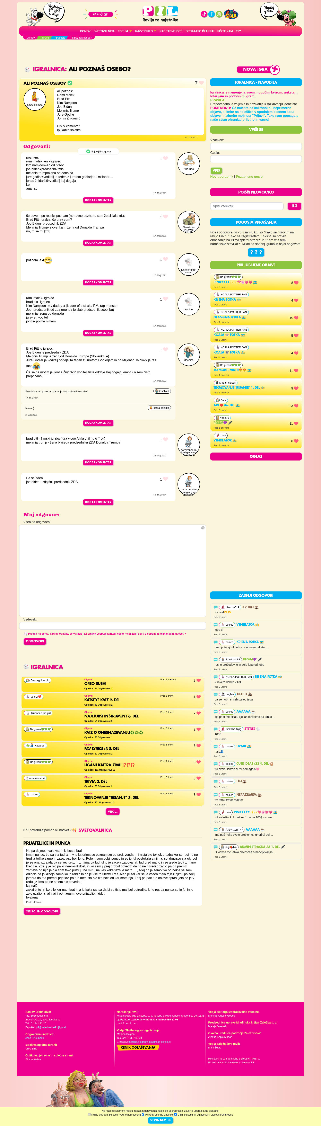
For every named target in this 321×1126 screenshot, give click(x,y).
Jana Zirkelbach (34, 1037)
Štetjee (252, 729)
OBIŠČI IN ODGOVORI (42, 911)
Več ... (113, 811)
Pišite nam (225, 31)
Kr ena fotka (227, 300)
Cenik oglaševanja (138, 1047)
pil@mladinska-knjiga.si (51, 1027)
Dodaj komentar (98, 200)
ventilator (225, 440)
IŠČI (294, 206)
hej (241, 781)
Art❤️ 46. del (227, 405)
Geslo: (215, 152)
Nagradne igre (170, 31)
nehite (244, 694)
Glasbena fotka (230, 317)
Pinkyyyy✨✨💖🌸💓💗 (235, 282)
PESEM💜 (223, 423)
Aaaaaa (245, 711)
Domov (85, 31)
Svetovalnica (104, 31)
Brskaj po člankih (200, 31)
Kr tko (250, 607)
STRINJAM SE (160, 1120)
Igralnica (44, 69)
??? (238, 31)
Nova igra (255, 70)
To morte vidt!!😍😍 (232, 370)
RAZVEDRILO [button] (144, 31)
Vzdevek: (217, 140)
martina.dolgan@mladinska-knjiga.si (150, 1041)
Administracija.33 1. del (262, 847)
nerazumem (249, 795)
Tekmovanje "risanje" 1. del (239, 388)
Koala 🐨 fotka (229, 335)
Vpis (216, 170)
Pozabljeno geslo (249, 176)
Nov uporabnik (221, 176)
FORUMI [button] (123, 31)
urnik (243, 746)
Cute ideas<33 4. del (255, 764)
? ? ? (256, 252)
